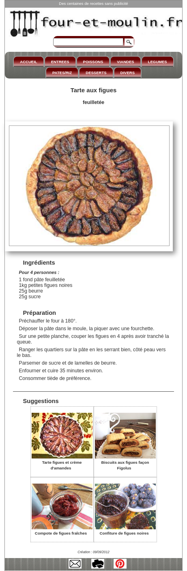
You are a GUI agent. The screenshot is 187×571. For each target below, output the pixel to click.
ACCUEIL (28, 61)
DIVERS (127, 72)
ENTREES (60, 61)
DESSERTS (96, 72)
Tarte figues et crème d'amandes (62, 462)
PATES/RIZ (62, 72)
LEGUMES (157, 61)
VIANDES (125, 61)
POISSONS (93, 61)
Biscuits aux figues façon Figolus (125, 462)
